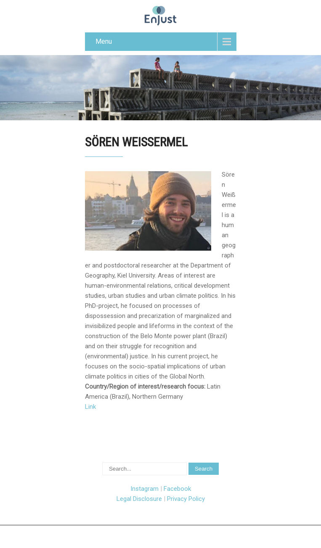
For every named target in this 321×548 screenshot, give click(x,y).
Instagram (144, 488)
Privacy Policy (186, 499)
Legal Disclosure (139, 499)
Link (90, 406)
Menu (104, 41)
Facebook (177, 488)
